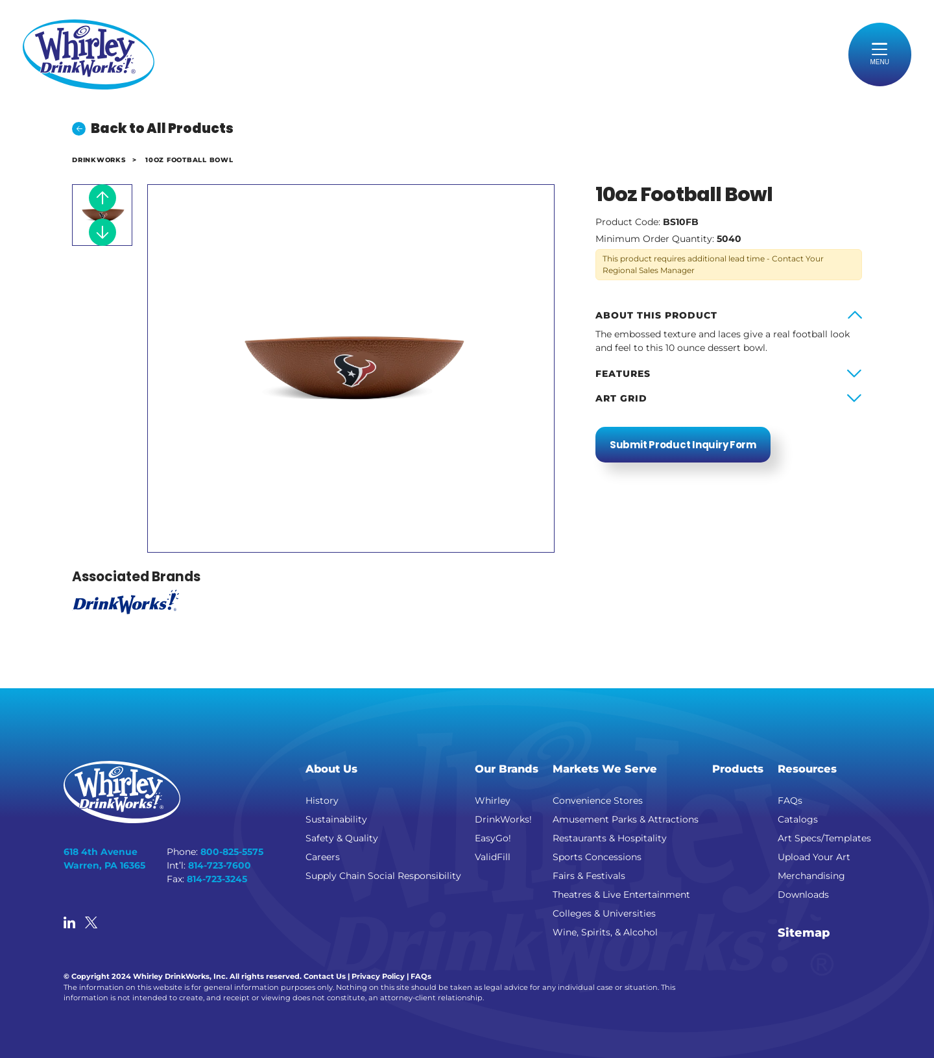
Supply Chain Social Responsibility (383, 876)
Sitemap (804, 933)
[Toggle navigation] (880, 54)
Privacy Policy (378, 976)
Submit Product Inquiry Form (683, 444)
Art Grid (621, 398)
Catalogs (798, 819)
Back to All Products (153, 128)
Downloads (803, 894)
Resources (807, 768)
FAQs (790, 800)
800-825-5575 (231, 852)
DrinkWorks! (503, 819)
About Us (331, 768)
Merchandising (811, 876)
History (322, 800)
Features (623, 373)
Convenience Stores (598, 800)
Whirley (492, 800)
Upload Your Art (814, 857)
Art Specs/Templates (824, 838)
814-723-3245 (217, 879)
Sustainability (336, 819)
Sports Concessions (597, 857)
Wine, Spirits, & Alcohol (605, 932)
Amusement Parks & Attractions (626, 819)
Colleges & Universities (604, 913)
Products (737, 768)
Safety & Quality (341, 838)
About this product (656, 315)
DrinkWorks (99, 160)
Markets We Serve (605, 768)
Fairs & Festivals (589, 876)
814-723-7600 (219, 865)
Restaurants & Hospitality (610, 838)
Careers (322, 857)
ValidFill (492, 857)
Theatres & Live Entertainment (621, 894)
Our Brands (506, 768)
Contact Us (325, 976)
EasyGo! (493, 838)
